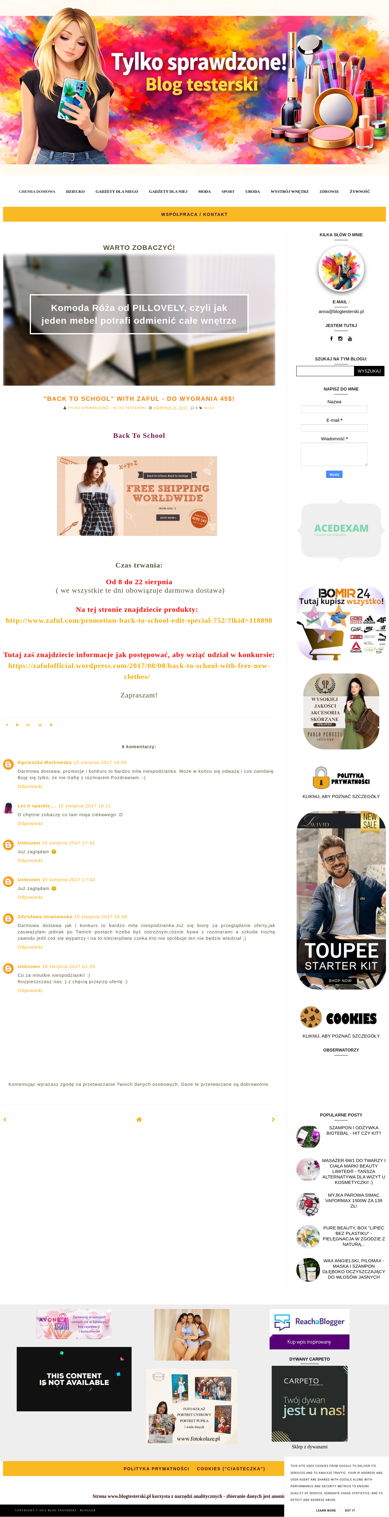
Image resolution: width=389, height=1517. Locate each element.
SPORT (228, 191)
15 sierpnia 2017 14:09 (100, 762)
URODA (253, 191)
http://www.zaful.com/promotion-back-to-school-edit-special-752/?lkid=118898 (139, 620)
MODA (204, 191)
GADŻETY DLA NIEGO (116, 191)
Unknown (29, 842)
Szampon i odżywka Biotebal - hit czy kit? (353, 1130)
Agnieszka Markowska (45, 762)
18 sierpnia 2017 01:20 (68, 966)
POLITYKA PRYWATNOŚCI (157, 1468)
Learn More (326, 1510)
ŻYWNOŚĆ (360, 191)
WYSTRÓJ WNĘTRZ (290, 191)
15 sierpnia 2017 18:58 (100, 916)
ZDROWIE (329, 191)
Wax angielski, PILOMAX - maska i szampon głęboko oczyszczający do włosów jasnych (353, 1269)
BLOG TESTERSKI (63, 1510)
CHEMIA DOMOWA (37, 191)
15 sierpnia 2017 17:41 (68, 842)
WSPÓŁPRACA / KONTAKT (194, 214)
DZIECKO (75, 191)
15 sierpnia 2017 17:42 (68, 879)
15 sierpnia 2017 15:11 (84, 805)
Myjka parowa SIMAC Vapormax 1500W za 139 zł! (353, 1200)
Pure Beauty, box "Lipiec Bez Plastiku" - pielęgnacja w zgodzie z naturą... (354, 1236)
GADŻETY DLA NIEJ (168, 191)
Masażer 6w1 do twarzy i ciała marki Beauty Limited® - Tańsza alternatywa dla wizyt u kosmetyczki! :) (354, 1171)
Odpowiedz (30, 786)
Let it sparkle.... (37, 805)
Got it (350, 1510)
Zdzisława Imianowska (45, 916)
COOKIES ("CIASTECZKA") (231, 1468)
